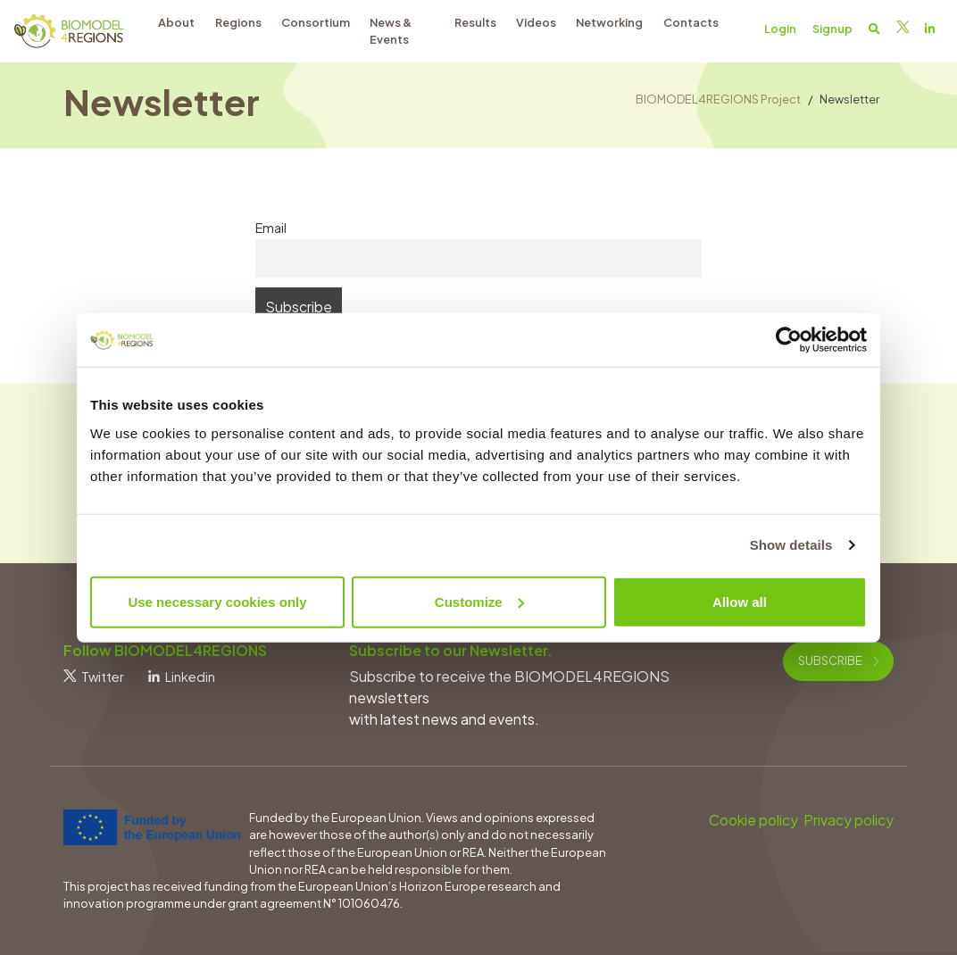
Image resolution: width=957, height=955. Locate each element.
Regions (238, 22)
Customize (479, 601)
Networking (609, 22)
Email (271, 228)
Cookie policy (753, 819)
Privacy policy (848, 819)
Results (475, 22)
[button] (874, 28)
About (176, 22)
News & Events (391, 30)
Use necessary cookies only (217, 601)
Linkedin (181, 676)
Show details (791, 544)
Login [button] (780, 28)
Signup (832, 28)
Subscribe (838, 660)
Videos (536, 22)
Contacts (691, 22)
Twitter (93, 676)
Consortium (315, 22)
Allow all (739, 601)
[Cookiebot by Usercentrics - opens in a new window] (789, 340)
